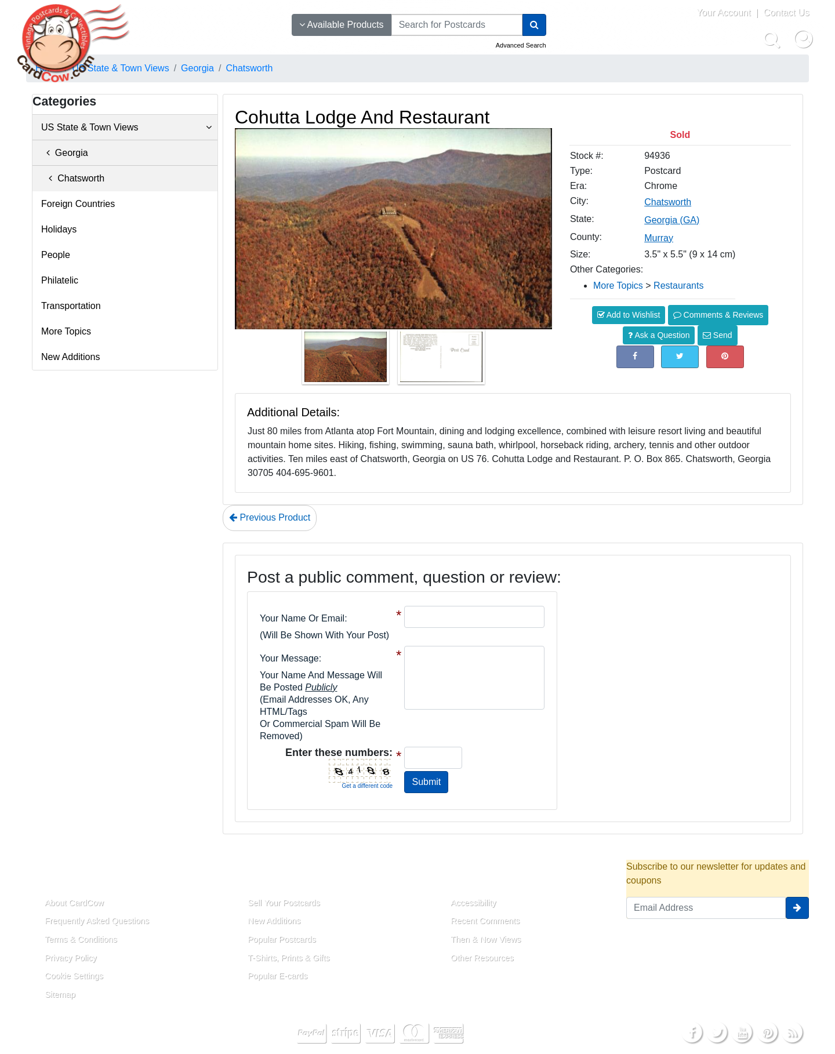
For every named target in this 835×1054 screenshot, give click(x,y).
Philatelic (59, 280)
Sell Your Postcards (284, 902)
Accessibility (473, 902)
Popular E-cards (277, 975)
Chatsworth (72, 178)
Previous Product (269, 517)
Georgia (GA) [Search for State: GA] (671, 220)
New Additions (70, 357)
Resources (464, 876)
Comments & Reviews (718, 314)
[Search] (534, 25)
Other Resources (482, 957)
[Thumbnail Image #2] (441, 360)
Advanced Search (521, 45)
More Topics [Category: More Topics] (618, 285)
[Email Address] (706, 908)
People (55, 255)
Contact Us (786, 12)
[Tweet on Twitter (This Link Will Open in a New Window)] (680, 357)
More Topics (66, 331)
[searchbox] (457, 25)
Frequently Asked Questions (97, 920)
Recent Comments (485, 920)
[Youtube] (742, 1031)
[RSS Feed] (792, 1031)
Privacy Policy (71, 957)
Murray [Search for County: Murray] (658, 238)
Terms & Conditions (81, 939)
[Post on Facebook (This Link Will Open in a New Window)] (635, 357)
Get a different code (367, 786)
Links (246, 876)
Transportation (71, 306)
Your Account (723, 12)
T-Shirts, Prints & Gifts (289, 957)
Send (717, 335)
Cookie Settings (74, 975)
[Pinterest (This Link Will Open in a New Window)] (725, 357)
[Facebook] (692, 1031)
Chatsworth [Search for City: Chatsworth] (667, 202)
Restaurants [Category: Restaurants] (678, 285)
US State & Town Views (126, 128)
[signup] (797, 908)
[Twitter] (717, 1031)
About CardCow (74, 902)
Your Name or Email (302, 618)
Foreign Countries (78, 204)
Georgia (64, 153)
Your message (289, 658)
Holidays (59, 229)
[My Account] (803, 38)
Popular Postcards (282, 939)
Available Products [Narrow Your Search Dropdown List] (341, 25)
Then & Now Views (486, 939)
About (45, 876)
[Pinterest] (767, 1031)
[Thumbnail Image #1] (346, 360)
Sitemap (60, 994)
